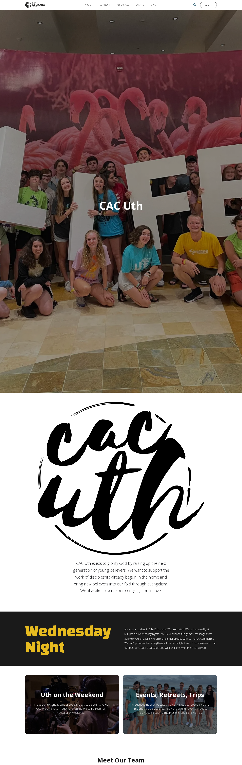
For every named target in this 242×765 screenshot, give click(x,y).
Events (140, 4)
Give (153, 4)
